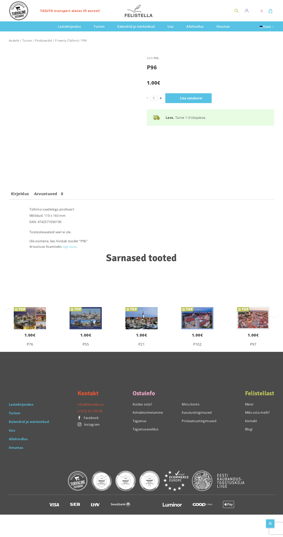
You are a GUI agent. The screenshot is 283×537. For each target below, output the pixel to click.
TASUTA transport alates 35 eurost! (70, 11)
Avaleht (14, 40)
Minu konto (190, 404)
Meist (249, 404)
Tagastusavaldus (145, 429)
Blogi (249, 429)
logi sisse (69, 247)
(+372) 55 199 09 (90, 411)
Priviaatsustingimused (199, 421)
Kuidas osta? (142, 404)
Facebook (88, 418)
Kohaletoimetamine (148, 412)
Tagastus (140, 421)
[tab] (20, 195)
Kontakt (251, 421)
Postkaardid (43, 40)
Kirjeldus (20, 193)
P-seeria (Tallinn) (66, 40)
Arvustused (48, 193)
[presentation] (275, 313)
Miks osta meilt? (257, 412)
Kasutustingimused (197, 412)
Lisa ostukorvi (191, 98)
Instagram (89, 424)
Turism (27, 40)
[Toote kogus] (154, 98)
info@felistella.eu (91, 404)
